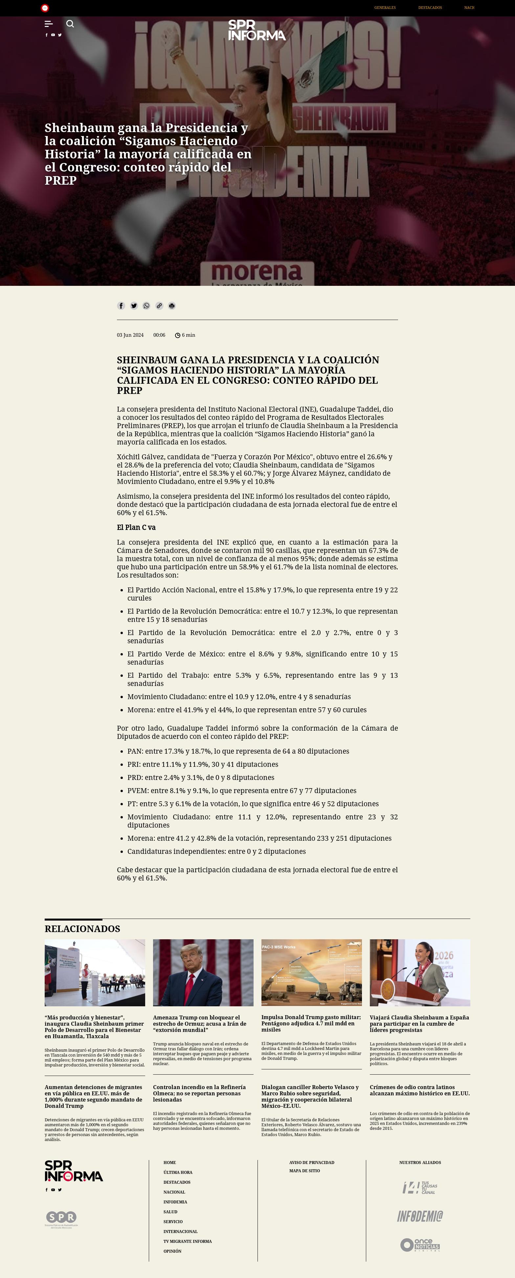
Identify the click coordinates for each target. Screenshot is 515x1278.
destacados (177, 1182)
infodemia (175, 1202)
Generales (395, 7)
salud (170, 1212)
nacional (174, 1192)
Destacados (440, 7)
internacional (181, 1231)
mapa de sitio (304, 1171)
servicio (173, 1221)
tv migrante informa (188, 1241)
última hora (178, 1172)
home (170, 1162)
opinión (172, 1251)
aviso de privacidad (311, 1162)
